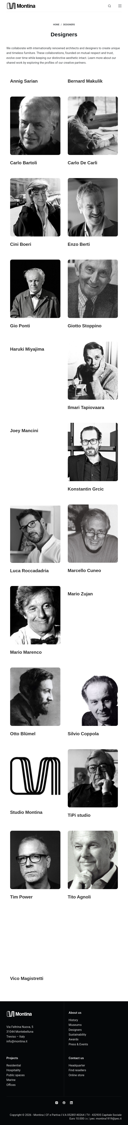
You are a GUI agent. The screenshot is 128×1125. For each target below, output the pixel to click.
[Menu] (120, 6)
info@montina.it (16, 1041)
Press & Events (78, 1044)
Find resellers (77, 1070)
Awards (73, 1039)
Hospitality (13, 1070)
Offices (11, 1085)
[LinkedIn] (71, 1102)
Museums (75, 1025)
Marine (10, 1080)
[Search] (109, 6)
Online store (76, 1075)
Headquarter (77, 1065)
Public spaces (15, 1075)
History (73, 1020)
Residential (13, 1065)
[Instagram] (56, 1102)
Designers (75, 1030)
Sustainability (77, 1034)
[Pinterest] (64, 1102)
